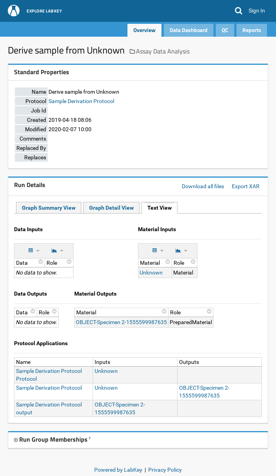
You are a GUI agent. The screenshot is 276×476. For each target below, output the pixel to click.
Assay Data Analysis (163, 51)
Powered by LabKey (118, 470)
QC (225, 30)
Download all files (203, 186)
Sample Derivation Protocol (81, 101)
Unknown (151, 272)
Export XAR (246, 186)
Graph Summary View (48, 208)
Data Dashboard (189, 30)
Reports (251, 30)
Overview (144, 30)
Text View (159, 208)
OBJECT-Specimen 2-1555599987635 (121, 322)
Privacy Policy (165, 470)
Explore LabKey (44, 11)
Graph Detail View (111, 208)
